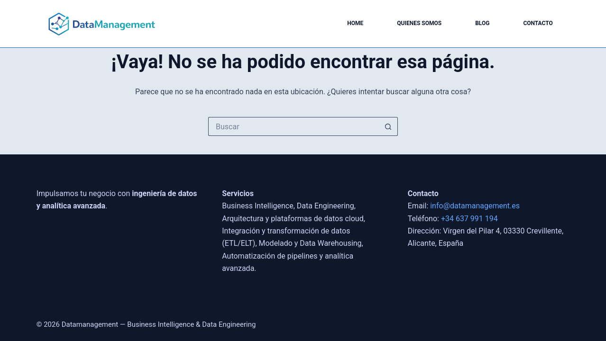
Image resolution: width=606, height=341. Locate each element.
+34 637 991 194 (469, 218)
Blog (482, 23)
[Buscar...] (293, 126)
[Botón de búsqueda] (388, 126)
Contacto (537, 23)
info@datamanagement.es (475, 205)
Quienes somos (419, 23)
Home (355, 23)
